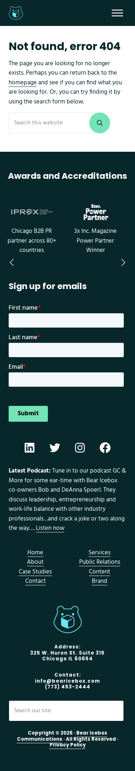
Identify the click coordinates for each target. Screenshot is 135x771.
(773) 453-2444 (67, 686)
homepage (23, 83)
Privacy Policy (68, 744)
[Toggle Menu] (117, 12)
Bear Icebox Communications (62, 736)
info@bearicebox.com (67, 681)
